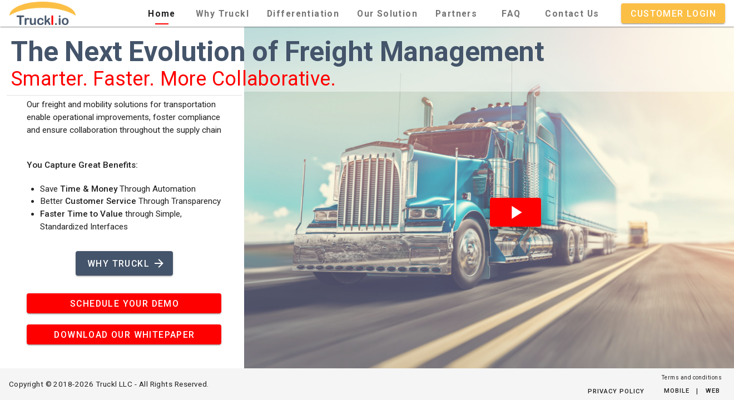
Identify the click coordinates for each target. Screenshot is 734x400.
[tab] (162, 13)
